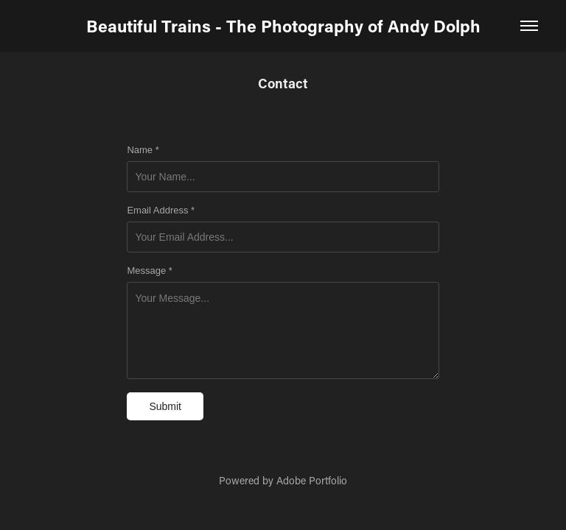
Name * (142, 150)
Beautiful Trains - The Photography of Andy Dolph (283, 26)
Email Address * (161, 210)
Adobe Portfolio (311, 480)
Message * (149, 271)
